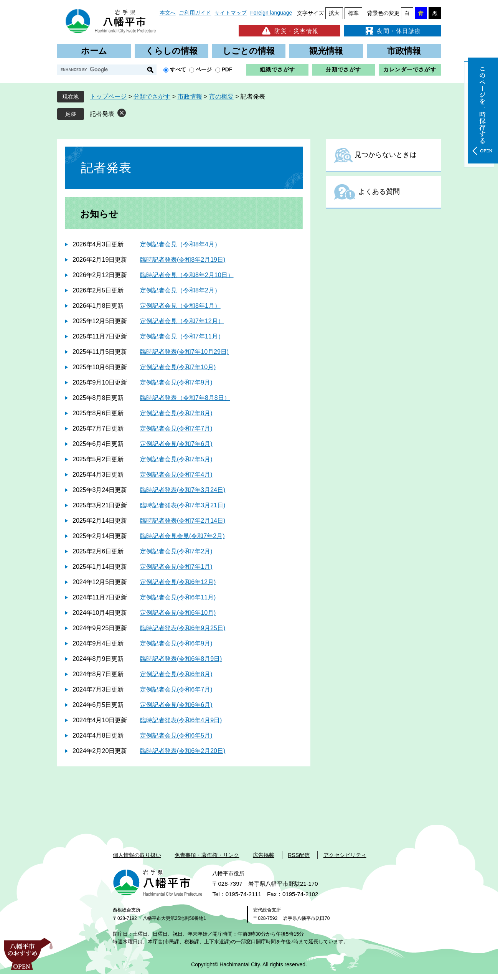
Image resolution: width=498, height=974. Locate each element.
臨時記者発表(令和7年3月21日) (182, 505)
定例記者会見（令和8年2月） (180, 290)
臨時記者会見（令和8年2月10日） (187, 275)
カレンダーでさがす (410, 69)
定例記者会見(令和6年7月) (176, 689)
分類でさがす (343, 69)
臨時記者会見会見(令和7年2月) (182, 536)
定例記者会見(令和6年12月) (178, 582)
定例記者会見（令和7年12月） (182, 321)
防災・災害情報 (289, 30)
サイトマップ (230, 13)
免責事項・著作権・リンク (207, 855)
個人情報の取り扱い (137, 855)
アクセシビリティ (344, 855)
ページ (204, 69)
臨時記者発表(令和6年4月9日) (181, 720)
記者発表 (102, 114)
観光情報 (326, 51)
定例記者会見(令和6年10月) (178, 612)
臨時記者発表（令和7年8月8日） (185, 398)
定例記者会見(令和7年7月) (176, 428)
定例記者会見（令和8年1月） (180, 305)
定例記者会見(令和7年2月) (176, 551)
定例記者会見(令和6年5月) (176, 735)
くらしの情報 (171, 51)
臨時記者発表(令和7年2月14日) (182, 520)
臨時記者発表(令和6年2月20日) (182, 751)
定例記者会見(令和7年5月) (176, 459)
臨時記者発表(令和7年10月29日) (184, 351)
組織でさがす (277, 69)
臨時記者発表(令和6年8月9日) (181, 658)
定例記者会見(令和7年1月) (176, 566)
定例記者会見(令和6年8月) (176, 674)
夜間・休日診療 (392, 30)
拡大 (334, 13)
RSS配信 (299, 855)
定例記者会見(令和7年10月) (178, 367)
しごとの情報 (249, 51)
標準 (353, 13)
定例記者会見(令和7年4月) (176, 474)
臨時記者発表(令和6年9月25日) (182, 628)
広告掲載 (263, 855)
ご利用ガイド (195, 13)
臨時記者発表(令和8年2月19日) (182, 259)
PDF (227, 69)
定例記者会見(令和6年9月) (176, 643)
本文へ (168, 13)
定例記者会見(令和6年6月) (176, 705)
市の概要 (221, 96)
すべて (178, 69)
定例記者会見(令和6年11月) (178, 597)
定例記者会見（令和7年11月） (182, 336)
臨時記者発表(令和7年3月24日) (182, 490)
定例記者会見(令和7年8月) (176, 413)
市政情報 (404, 51)
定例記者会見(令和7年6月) (176, 444)
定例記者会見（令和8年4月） (180, 244)
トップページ (108, 96)
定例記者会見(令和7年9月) (176, 382)
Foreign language (271, 13)
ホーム (94, 51)
